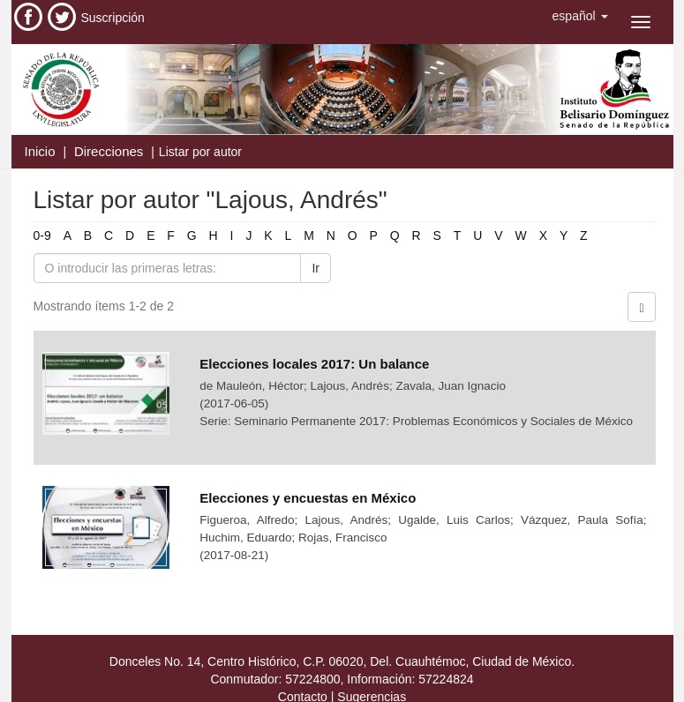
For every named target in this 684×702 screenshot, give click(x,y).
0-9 (42, 235)
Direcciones (108, 151)
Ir (315, 268)
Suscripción (113, 18)
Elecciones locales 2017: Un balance (314, 363)
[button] (580, 16)
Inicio (40, 151)
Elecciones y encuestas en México (307, 497)
